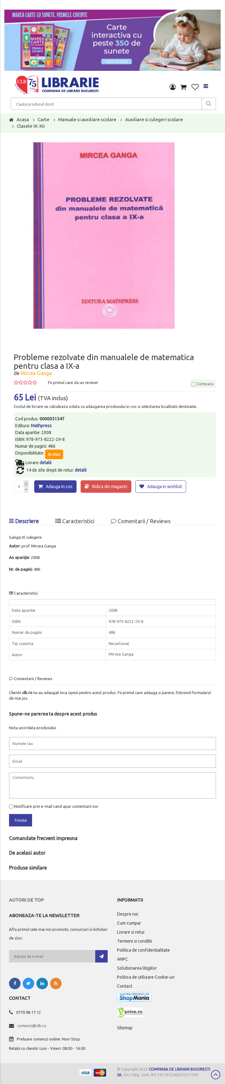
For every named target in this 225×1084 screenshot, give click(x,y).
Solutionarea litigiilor (137, 968)
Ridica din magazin (109, 486)
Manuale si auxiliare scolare (87, 119)
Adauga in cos (59, 486)
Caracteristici (74, 521)
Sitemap (125, 1027)
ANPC (122, 959)
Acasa (22, 119)
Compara (202, 384)
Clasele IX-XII (31, 126)
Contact (124, 986)
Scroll (215, 1074)
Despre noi (127, 914)
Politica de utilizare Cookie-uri (146, 977)
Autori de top (26, 900)
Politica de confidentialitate (143, 950)
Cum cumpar (129, 923)
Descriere (24, 521)
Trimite (20, 820)
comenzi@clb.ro (31, 1025)
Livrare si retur (131, 932)
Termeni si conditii (134, 941)
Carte (43, 119)
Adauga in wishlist (164, 486)
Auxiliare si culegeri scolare (154, 119)
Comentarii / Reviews (141, 521)
